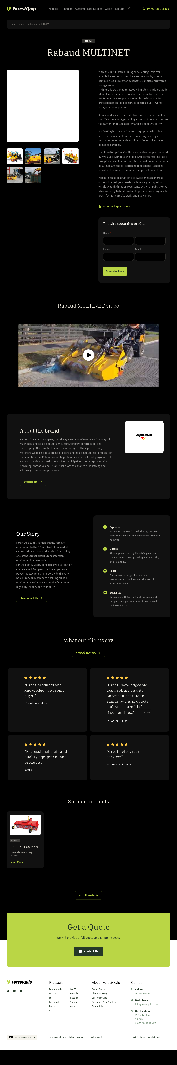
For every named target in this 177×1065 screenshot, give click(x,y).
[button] (114, 207)
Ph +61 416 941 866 (158, 8)
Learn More (16, 874)
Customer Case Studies (88, 8)
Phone (107, 250)
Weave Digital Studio (152, 1052)
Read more (144, 714)
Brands (68, 8)
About (108, 8)
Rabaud (88, 41)
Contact (119, 8)
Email (138, 250)
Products (54, 8)
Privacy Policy (97, 1052)
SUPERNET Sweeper (20, 854)
